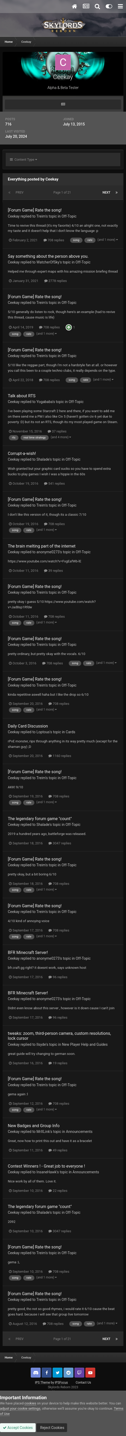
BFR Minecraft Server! (28, 952)
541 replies (54, 483)
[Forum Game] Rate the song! (35, 210)
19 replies (57, 1063)
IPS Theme (42, 1382)
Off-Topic (69, 216)
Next (106, 192)
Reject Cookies (51, 1428)
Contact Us (83, 1382)
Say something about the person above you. (48, 256)
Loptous (43, 732)
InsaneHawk (46, 1172)
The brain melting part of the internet (41, 546)
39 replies (53, 571)
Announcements (79, 1131)
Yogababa (44, 402)
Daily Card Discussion (28, 726)
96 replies (57, 977)
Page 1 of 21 (62, 192)
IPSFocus (61, 1382)
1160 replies (59, 756)
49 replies (57, 1150)
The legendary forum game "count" (40, 818)
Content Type (23, 159)
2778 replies (55, 281)
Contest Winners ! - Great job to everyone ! (46, 1166)
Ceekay (14, 216)
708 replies (53, 240)
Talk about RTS (21, 395)
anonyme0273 (48, 552)
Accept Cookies (18, 1428)
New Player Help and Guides (85, 1044)
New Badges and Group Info (34, 1125)
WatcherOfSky (47, 262)
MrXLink (43, 1131)
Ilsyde (41, 1044)
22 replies (57, 1191)
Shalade (42, 459)
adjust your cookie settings (20, 1408)
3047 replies (59, 843)
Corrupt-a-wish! (22, 453)
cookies (30, 1403)
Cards (70, 732)
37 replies (57, 431)
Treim (41, 216)
